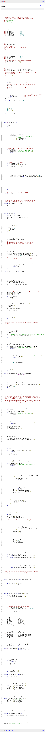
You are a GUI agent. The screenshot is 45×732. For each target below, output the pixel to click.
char (38, 5)
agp (41, 5)
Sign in (43, 1)
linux (8, 5)
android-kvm (4, 5)
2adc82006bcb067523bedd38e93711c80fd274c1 (20, 5)
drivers (34, 5)
